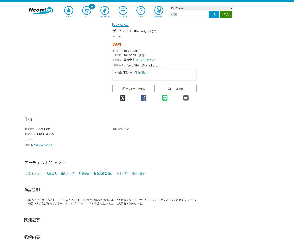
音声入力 (226, 14)
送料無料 (143, 72)
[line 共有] (165, 96)
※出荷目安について (146, 60)
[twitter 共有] (122, 96)
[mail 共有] (186, 96)
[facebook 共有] (143, 96)
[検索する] (214, 14)
